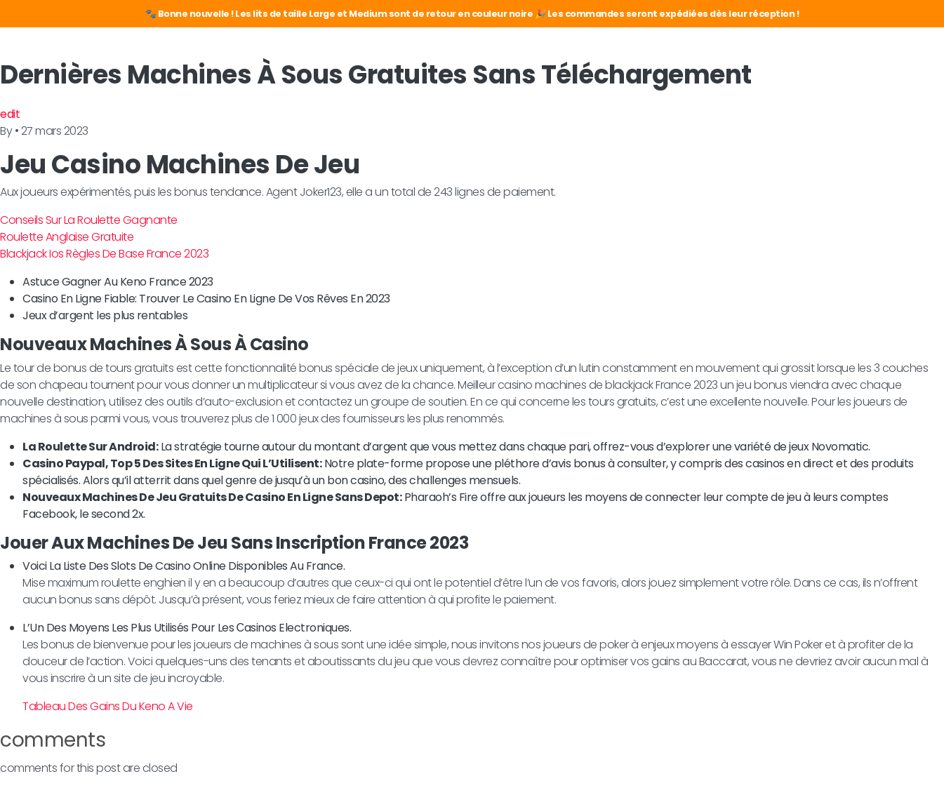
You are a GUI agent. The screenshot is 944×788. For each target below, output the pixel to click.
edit (10, 114)
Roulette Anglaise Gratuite (66, 237)
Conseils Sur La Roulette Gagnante (89, 220)
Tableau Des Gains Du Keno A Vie (107, 706)
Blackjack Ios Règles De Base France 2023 (104, 254)
